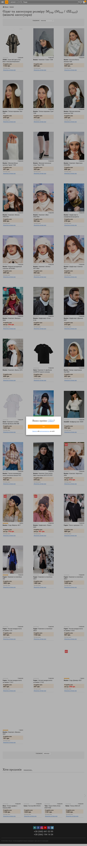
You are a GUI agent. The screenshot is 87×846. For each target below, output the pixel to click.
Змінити (34, 431)
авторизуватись (45, 431)
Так (43, 426)
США (51, 420)
